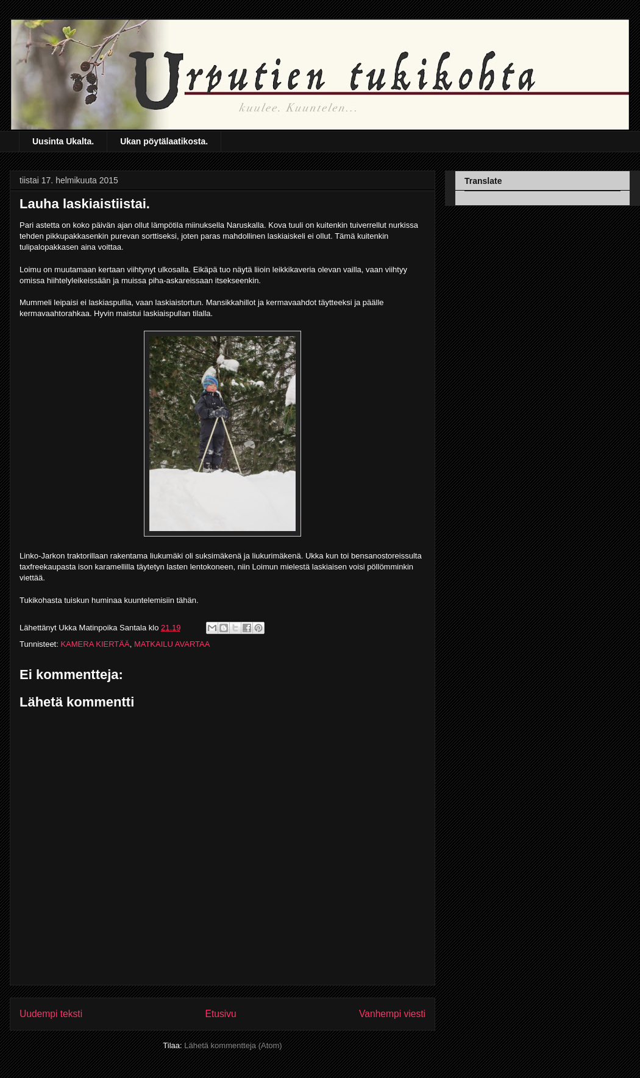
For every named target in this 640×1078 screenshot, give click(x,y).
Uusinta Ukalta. (63, 141)
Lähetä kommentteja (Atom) (233, 1045)
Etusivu (220, 1014)
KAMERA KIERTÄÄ (94, 644)
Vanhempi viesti (392, 1014)
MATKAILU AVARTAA (172, 644)
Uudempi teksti (51, 1014)
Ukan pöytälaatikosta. (164, 141)
